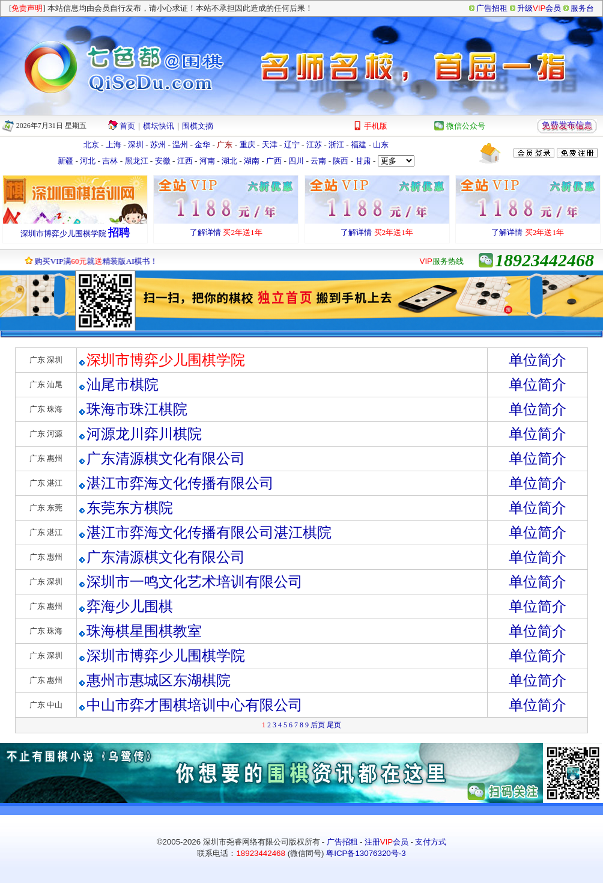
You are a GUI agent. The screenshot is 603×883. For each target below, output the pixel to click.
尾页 (334, 725)
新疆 (65, 160)
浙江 (336, 144)
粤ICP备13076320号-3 (365, 853)
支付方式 (430, 841)
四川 (296, 160)
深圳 (136, 144)
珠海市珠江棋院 (136, 409)
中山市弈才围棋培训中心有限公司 (194, 705)
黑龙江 (136, 160)
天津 (269, 144)
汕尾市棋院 (122, 385)
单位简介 (537, 360)
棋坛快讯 (158, 125)
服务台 (582, 8)
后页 (318, 725)
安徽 (163, 160)
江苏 (314, 144)
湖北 (229, 160)
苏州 (158, 144)
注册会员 (386, 841)
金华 (202, 144)
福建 (358, 144)
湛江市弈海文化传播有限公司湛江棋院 (209, 532)
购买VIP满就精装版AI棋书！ (92, 261)
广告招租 (492, 8)
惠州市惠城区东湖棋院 (158, 680)
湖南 (251, 160)
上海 (113, 144)
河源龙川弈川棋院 (144, 434)
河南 (207, 160)
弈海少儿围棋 (129, 606)
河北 (87, 160)
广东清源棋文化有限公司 (165, 458)
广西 (274, 160)
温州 (180, 144)
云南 (318, 160)
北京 (91, 144)
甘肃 (363, 160)
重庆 (247, 144)
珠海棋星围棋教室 (144, 631)
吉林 (110, 160)
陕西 (340, 160)
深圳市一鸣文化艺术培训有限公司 (194, 582)
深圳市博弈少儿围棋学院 (63, 233)
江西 (185, 160)
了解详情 (205, 232)
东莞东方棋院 (129, 508)
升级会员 (539, 8)
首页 (127, 125)
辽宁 (292, 144)
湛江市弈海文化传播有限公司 (180, 483)
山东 (381, 144)
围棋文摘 (197, 125)
